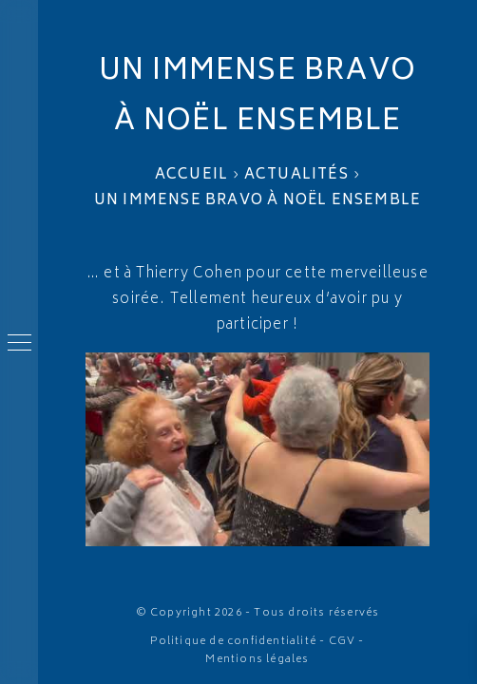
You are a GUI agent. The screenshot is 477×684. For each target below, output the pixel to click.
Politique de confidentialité (233, 642)
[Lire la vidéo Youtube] (257, 449)
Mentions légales (257, 660)
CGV (342, 642)
